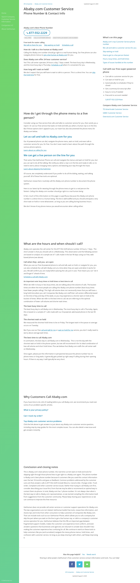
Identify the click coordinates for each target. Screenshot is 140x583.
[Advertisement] (61, 93)
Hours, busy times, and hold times (116, 59)
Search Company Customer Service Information (8, 19)
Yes (83, 554)
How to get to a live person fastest (116, 55)
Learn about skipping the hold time (37, 169)
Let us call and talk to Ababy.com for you (48, 136)
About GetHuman (8, 29)
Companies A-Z (7, 25)
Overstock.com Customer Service (115, 116)
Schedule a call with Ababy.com (36, 277)
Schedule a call (67, 45)
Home (4, 13)
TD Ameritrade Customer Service (115, 109)
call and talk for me (48, 330)
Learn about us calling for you (35, 150)
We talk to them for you (33, 45)
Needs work (91, 554)
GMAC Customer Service (112, 113)
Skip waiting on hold (52, 45)
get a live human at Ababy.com (55, 55)
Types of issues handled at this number (118, 62)
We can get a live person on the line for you (49, 155)
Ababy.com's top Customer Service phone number (119, 43)
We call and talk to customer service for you (119, 48)
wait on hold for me (65, 330)
